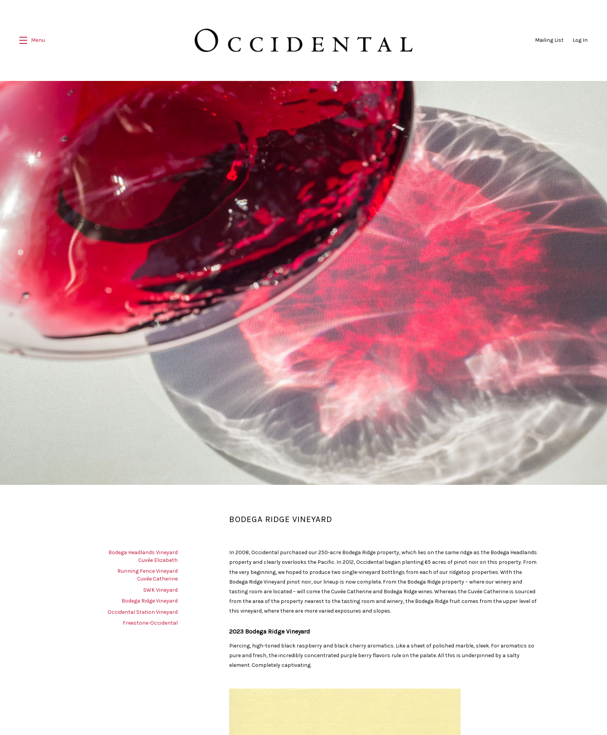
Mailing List (549, 40)
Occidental (303, 40)
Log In (580, 40)
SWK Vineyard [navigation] (160, 588)
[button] (32, 40)
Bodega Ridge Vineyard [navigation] (150, 599)
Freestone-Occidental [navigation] (150, 621)
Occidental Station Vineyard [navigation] (143, 610)
